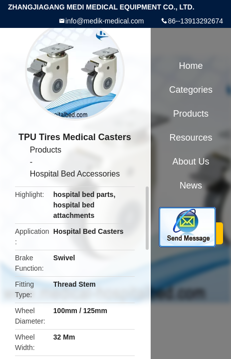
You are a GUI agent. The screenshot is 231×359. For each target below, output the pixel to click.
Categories (191, 90)
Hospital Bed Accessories (75, 174)
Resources (190, 138)
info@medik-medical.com (104, 21)
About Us (190, 162)
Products (45, 150)
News (191, 185)
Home (191, 66)
